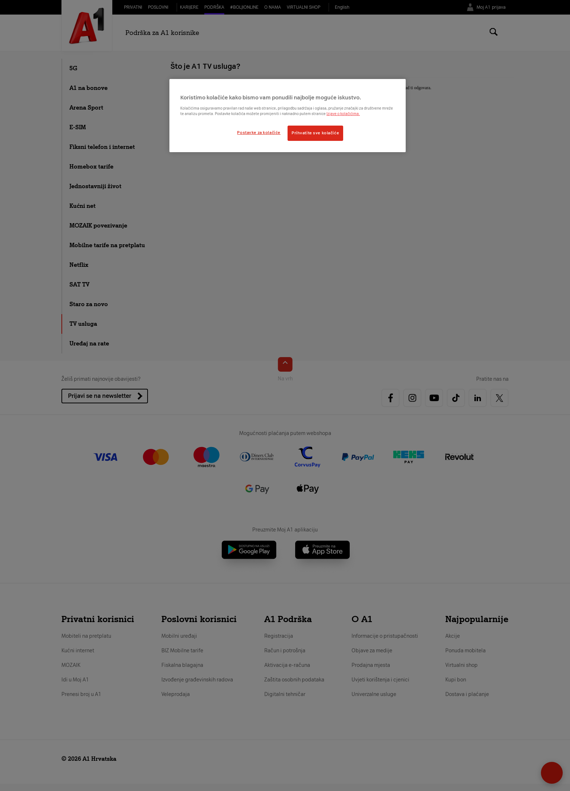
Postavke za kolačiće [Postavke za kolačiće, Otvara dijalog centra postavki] (258, 132)
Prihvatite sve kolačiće (315, 132)
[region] (287, 115)
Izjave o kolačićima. (343, 113)
